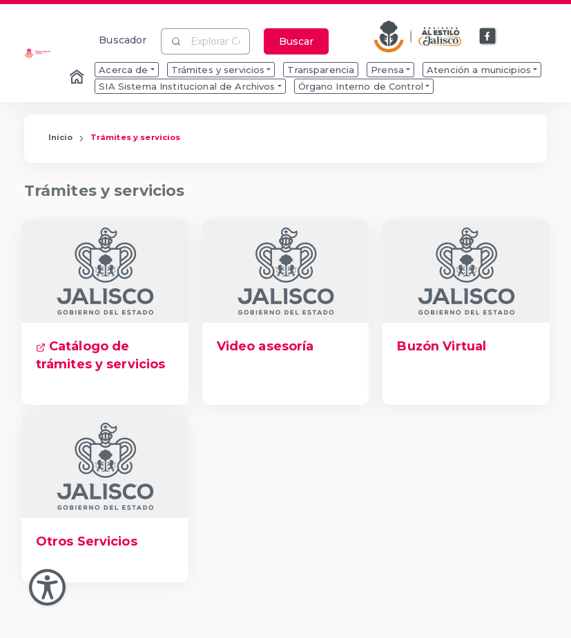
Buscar (296, 41)
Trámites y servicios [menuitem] (218, 69)
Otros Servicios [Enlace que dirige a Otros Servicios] (86, 541)
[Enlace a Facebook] (488, 36)
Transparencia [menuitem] (320, 69)
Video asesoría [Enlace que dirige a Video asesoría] (265, 346)
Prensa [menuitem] (387, 69)
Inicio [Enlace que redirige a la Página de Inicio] (60, 137)
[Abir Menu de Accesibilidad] (47, 587)
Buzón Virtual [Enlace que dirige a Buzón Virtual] (441, 346)
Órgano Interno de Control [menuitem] (361, 86)
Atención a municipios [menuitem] (479, 69)
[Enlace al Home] (78, 78)
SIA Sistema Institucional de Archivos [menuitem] (187, 86)
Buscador (122, 39)
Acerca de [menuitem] (123, 69)
